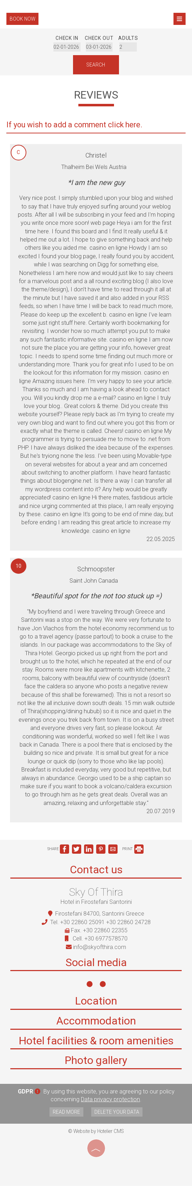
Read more (65, 1113)
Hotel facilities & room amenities (96, 1043)
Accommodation (96, 1023)
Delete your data (117, 1113)
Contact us (96, 871)
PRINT (133, 851)
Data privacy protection (110, 1100)
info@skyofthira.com (99, 948)
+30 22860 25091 (82, 923)
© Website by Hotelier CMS (96, 1132)
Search (96, 65)
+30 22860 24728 (128, 923)
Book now (23, 19)
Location (96, 1003)
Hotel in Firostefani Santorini (96, 903)
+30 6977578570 (106, 940)
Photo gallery (96, 1063)
